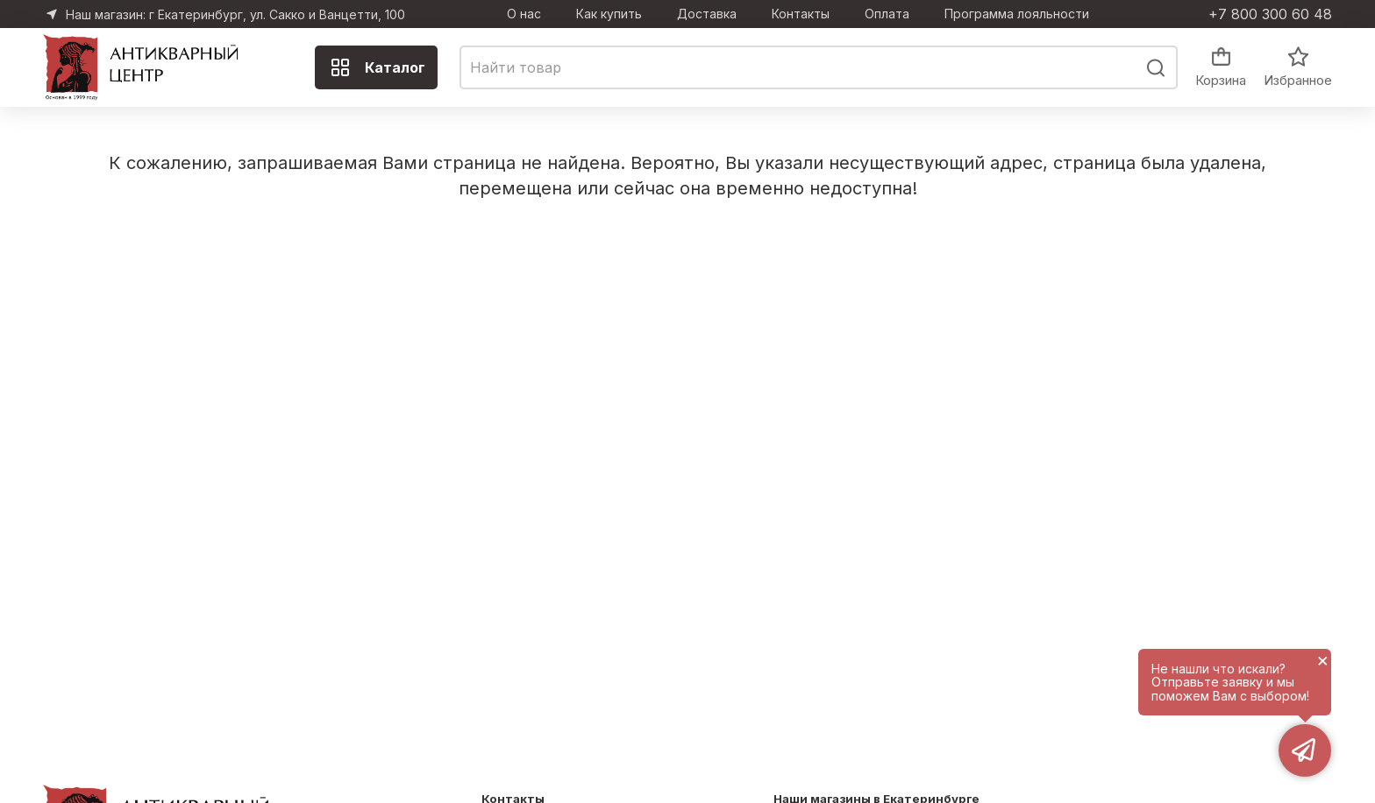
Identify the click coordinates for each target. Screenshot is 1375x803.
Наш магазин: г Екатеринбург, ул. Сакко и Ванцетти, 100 (235, 14)
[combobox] (819, 67)
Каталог (377, 67)
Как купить (609, 14)
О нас (524, 14)
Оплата (887, 14)
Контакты (801, 14)
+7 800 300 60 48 (1270, 14)
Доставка (707, 14)
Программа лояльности (1016, 14)
